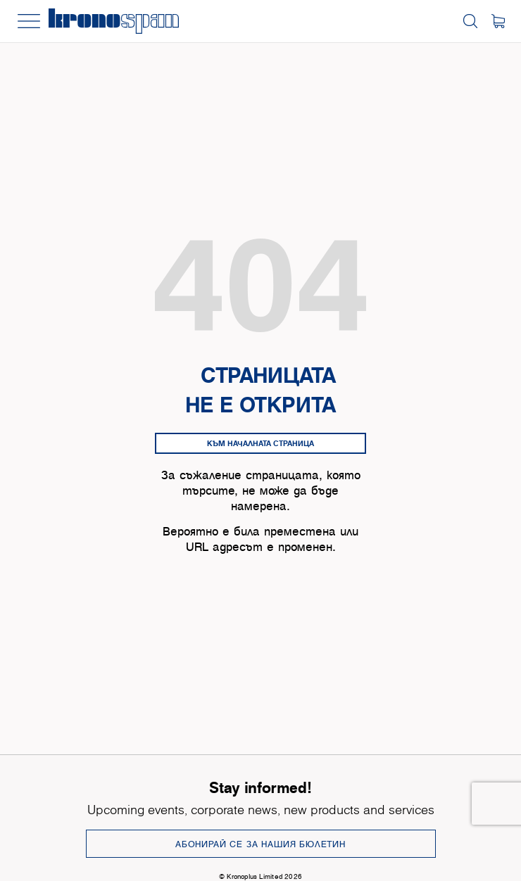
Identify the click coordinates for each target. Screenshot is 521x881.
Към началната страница (260, 443)
